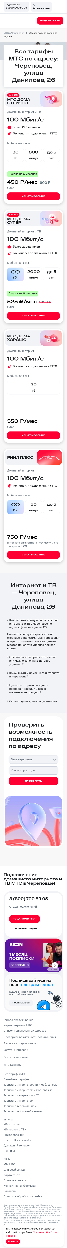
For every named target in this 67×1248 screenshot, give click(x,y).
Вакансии (10, 1191)
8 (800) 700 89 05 (16, 7)
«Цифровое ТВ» (14, 1135)
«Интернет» (11, 1124)
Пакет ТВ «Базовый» (17, 1140)
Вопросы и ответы (16, 1057)
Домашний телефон (17, 1145)
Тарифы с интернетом (18, 1101)
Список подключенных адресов (25, 1030)
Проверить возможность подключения (30, 1037)
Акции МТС (11, 1151)
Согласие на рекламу (34, 1209)
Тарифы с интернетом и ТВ (21, 1095)
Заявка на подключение (20, 1043)
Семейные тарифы (16, 1079)
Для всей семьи (14, 1170)
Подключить (39, 634)
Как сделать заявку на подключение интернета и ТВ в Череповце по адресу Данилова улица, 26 (32, 624)
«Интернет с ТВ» (15, 1129)
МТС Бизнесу (12, 1065)
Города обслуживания (18, 1020)
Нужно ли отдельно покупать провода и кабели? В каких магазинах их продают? (27, 689)
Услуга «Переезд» (16, 1050)
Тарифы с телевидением (20, 1106)
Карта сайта (12, 1175)
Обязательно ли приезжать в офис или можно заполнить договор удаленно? (31, 661)
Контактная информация (20, 1186)
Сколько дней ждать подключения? (32, 701)
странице (36, 1218)
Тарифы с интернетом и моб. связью (28, 1090)
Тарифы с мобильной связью (23, 1111)
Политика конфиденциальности (35, 1207)
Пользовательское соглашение (40, 1213)
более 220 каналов (26, 127)
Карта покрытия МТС (18, 1025)
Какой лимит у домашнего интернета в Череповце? (33, 674)
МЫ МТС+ (10, 1164)
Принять (13, 1241)
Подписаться (21, 1003)
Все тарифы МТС (15, 1074)
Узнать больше (34, 196)
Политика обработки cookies (23, 1196)
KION (7, 1159)
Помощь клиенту (15, 1180)
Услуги (8, 1119)
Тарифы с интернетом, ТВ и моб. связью (30, 1085)
